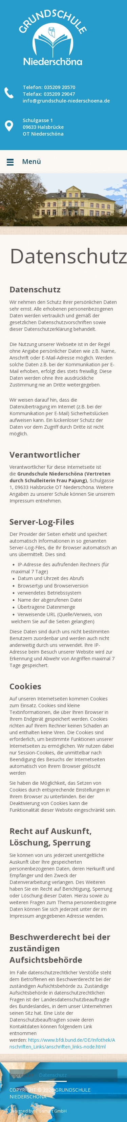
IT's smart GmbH (50, 1111)
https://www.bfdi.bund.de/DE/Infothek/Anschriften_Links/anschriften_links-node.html (62, 1043)
